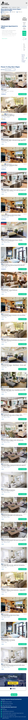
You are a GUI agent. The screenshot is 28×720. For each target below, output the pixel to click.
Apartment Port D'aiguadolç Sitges (9, 165)
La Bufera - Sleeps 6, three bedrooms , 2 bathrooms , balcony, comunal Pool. (13, 591)
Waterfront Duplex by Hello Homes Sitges (11, 215)
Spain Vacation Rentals (6, 705)
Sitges (18, 7)
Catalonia (14, 7)
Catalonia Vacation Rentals (7, 703)
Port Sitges (3, 90)
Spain (10, 7)
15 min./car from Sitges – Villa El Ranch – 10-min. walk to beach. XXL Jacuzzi (13, 366)
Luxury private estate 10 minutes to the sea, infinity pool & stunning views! (13, 316)
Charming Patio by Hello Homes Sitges (10, 615)
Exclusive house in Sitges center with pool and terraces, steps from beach (12, 441)
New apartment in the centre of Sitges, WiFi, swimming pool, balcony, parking (11, 416)
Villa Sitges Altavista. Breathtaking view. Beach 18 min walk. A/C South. (13, 341)
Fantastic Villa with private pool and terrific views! (13, 665)
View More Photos (5, 18)
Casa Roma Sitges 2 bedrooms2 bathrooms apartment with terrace (14, 466)
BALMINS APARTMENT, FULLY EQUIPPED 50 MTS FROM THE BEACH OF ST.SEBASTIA (13, 391)
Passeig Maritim (6, 217)
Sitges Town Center (7, 117)
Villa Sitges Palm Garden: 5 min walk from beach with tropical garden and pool (13, 191)
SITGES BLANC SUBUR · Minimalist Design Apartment (13, 140)
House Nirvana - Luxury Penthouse (9, 290)
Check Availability (24, 33)
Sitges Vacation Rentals (7, 701)
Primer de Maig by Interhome (8, 490)
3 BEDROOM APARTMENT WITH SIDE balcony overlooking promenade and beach (11, 516)
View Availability (22, 94)
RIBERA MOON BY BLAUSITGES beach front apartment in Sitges (13, 541)
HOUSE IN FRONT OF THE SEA (8, 640)
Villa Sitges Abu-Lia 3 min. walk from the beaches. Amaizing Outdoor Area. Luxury (13, 566)
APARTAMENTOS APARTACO (7, 115)
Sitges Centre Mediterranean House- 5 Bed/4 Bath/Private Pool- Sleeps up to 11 (11, 241)
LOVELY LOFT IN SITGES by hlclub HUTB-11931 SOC (13, 265)
